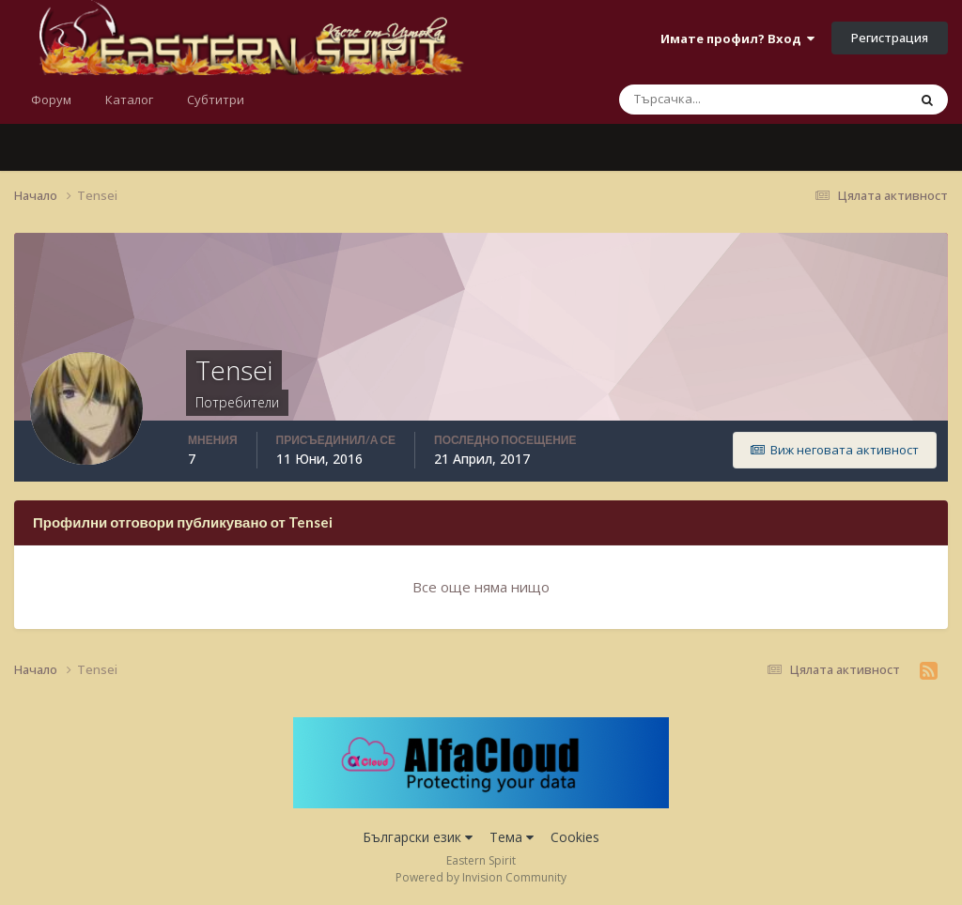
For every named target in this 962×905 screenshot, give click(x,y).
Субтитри (215, 99)
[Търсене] (704, 99)
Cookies (575, 837)
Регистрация (889, 37)
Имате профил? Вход (737, 38)
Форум (51, 99)
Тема (511, 837)
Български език (418, 837)
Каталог (129, 99)
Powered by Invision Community (481, 877)
